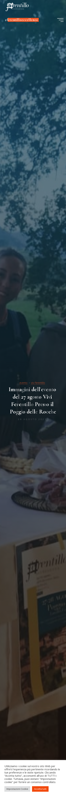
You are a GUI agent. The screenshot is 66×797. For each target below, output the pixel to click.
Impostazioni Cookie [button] (17, 788)
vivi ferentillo (38, 382)
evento (23, 382)
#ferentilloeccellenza (21, 20)
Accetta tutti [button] (40, 788)
